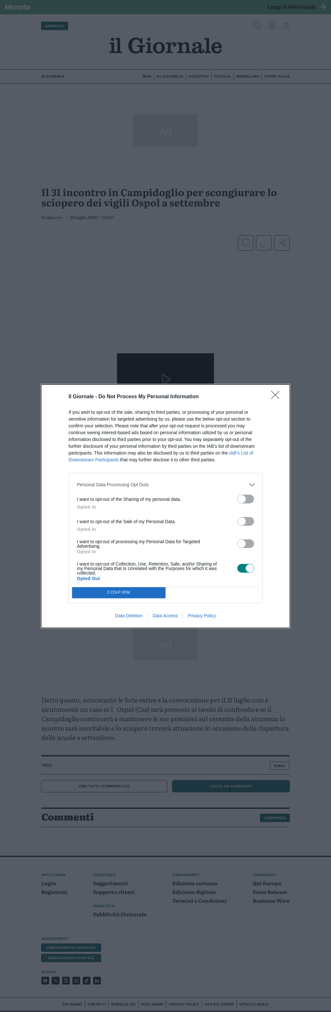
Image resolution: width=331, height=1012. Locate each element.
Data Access (165, 615)
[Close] (277, 397)
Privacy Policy (202, 615)
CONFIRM (119, 592)
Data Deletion (129, 615)
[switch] (245, 499)
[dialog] (165, 506)
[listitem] (165, 484)
